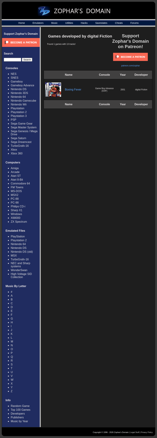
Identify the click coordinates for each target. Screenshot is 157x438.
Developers (18, 413)
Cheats (119, 23)
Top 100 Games (20, 409)
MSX (14, 255)
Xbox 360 (17, 153)
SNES (14, 77)
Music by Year (19, 421)
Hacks (84, 23)
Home (21, 23)
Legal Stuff (134, 432)
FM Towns (17, 187)
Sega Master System (24, 127)
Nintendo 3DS (19, 93)
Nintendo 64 (18, 96)
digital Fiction (141, 89)
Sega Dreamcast (21, 142)
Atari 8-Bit (17, 179)
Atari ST (16, 175)
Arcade (15, 172)
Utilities (69, 23)
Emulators (38, 23)
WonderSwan (19, 270)
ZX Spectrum (19, 221)
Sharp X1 (16, 210)
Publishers (17, 417)
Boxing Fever (73, 89)
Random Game (20, 405)
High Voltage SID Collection (21, 275)
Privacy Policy (147, 432)
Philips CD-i (18, 206)
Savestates (101, 23)
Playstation (17, 108)
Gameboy (17, 81)
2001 (123, 89)
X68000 (15, 217)
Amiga (15, 168)
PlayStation (18, 236)
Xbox (14, 149)
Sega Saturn (18, 138)
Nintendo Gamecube (23, 100)
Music (54, 23)
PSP (13, 119)
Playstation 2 (19, 112)
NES (13, 73)
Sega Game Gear (21, 123)
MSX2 (14, 194)
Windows (16, 214)
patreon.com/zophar (130, 65)
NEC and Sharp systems (20, 265)
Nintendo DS (19, 89)
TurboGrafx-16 (20, 145)
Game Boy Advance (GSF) (104, 89)
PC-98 (15, 202)
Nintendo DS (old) (22, 251)
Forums (134, 23)
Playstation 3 (19, 115)
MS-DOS (16, 191)
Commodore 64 (20, 183)
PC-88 (15, 198)
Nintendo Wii (19, 104)
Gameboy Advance (22, 85)
